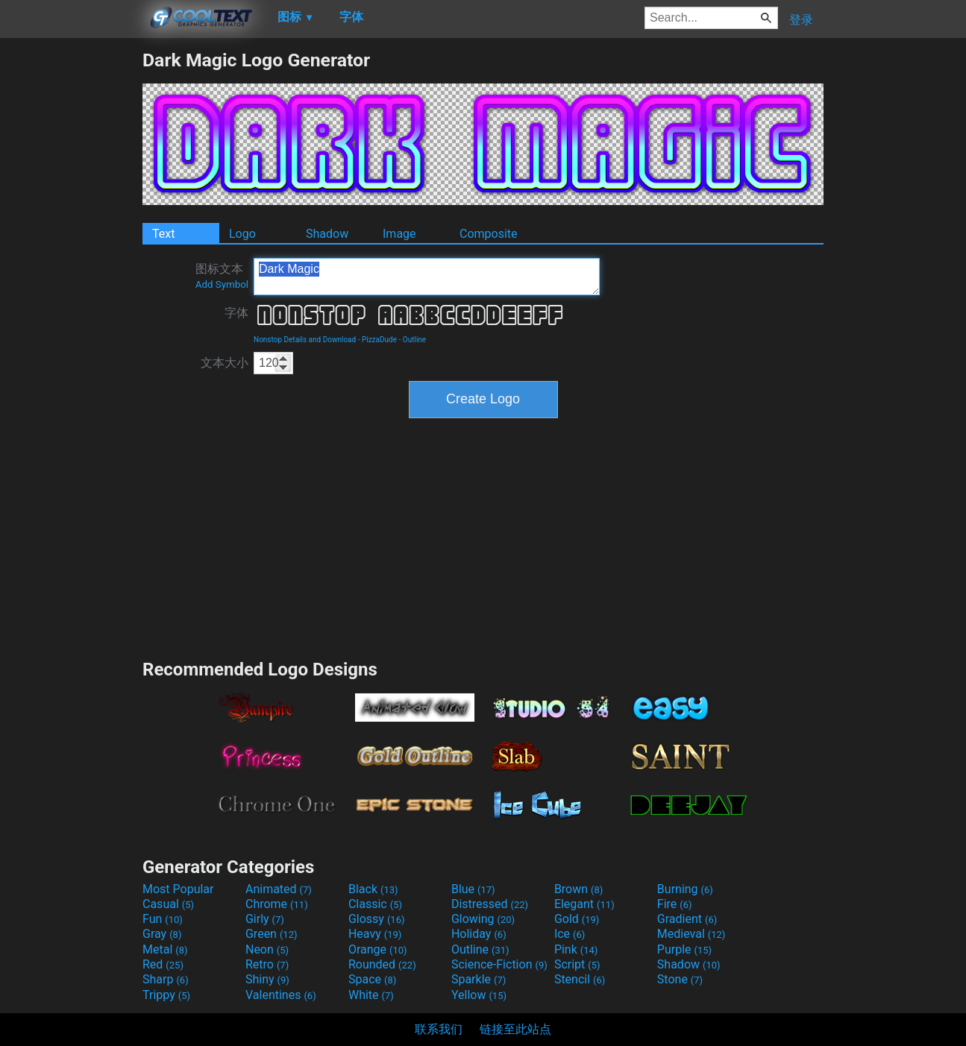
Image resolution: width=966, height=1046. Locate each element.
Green (271, 934)
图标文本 (221, 276)
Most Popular (178, 889)
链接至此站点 (515, 1029)
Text (163, 234)
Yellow (478, 995)
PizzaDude (379, 339)
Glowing (483, 919)
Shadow (327, 234)
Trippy (166, 995)
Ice (569, 934)
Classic (375, 904)
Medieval (691, 934)
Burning (685, 889)
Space (372, 979)
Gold (577, 919)
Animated (278, 889)
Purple (684, 949)
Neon (267, 949)
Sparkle (478, 979)
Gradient (687, 919)
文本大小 (224, 363)
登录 (801, 20)
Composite (489, 234)
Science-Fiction (499, 964)
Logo (242, 234)
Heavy (374, 934)
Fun (162, 919)
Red (163, 964)
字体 (236, 313)
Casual (168, 904)
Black (373, 889)
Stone (680, 979)
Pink (576, 949)
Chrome (276, 904)
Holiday (478, 934)
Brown (578, 889)
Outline (414, 339)
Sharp (165, 979)
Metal (165, 949)
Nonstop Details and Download (305, 339)
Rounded (382, 964)
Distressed (489, 904)
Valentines (280, 995)
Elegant (584, 904)
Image (399, 234)
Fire (674, 904)
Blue (473, 889)
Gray (161, 934)
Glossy (376, 919)
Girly (264, 919)
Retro (267, 964)
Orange (377, 949)
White (371, 995)
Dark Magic (427, 276)
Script (577, 964)
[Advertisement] (71, 273)
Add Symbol (221, 284)
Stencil (579, 979)
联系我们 (438, 1029)
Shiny (267, 979)
